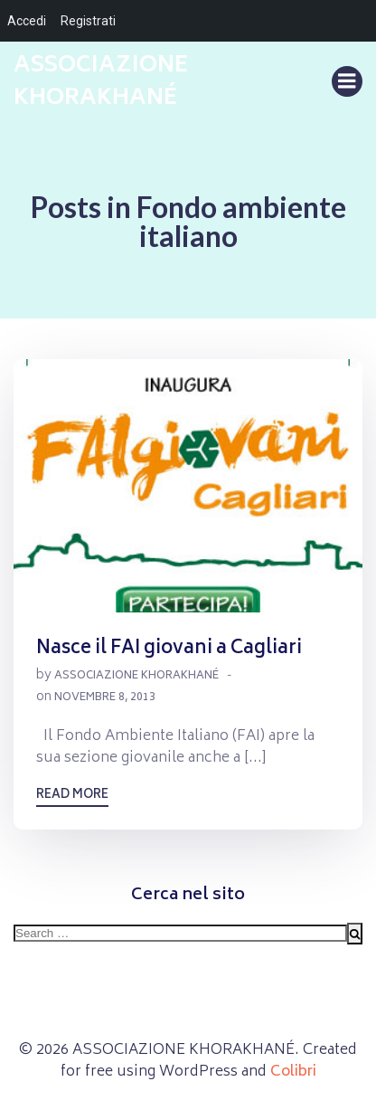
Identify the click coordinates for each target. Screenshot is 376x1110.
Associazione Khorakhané (136, 676)
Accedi (26, 21)
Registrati (88, 21)
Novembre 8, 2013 (104, 697)
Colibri (293, 1072)
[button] (188, 485)
